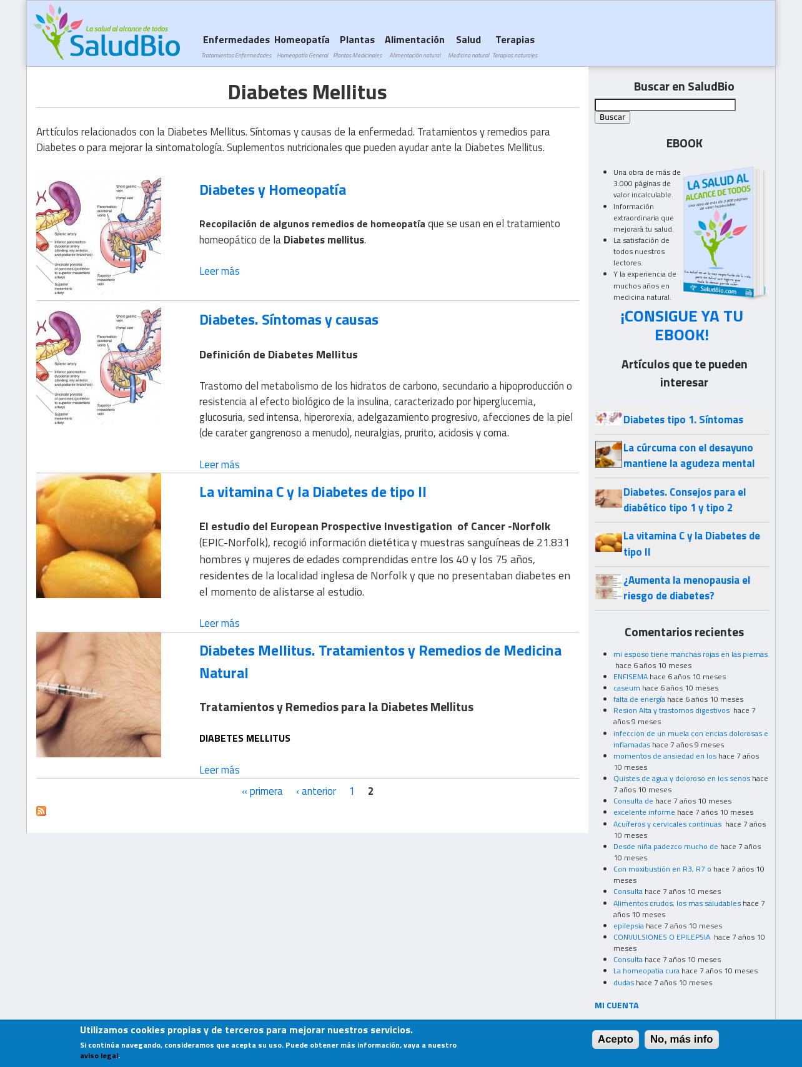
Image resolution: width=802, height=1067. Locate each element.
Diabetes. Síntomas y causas (289, 319)
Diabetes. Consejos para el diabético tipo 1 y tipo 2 (684, 500)
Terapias (514, 46)
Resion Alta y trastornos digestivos (672, 710)
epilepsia (628, 926)
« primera (262, 791)
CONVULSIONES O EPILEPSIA (662, 937)
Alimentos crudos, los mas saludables (677, 903)
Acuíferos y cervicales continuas (668, 824)
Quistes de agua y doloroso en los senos (681, 778)
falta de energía (639, 699)
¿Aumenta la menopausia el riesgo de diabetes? (686, 588)
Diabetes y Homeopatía (272, 189)
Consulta (628, 891)
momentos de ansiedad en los (664, 756)
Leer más (219, 271)
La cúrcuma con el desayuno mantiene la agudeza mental (689, 455)
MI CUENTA (617, 1004)
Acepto (615, 1042)
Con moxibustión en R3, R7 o (662, 869)
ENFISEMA (630, 676)
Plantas (357, 46)
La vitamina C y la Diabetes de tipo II (313, 491)
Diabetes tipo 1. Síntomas (683, 419)
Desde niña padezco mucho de (665, 846)
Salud (468, 46)
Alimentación (415, 46)
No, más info (681, 1042)
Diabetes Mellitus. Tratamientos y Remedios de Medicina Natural (380, 661)
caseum (626, 688)
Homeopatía (302, 46)
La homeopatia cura (646, 970)
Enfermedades (236, 46)
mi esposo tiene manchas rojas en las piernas (690, 654)
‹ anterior (316, 791)
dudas (623, 982)
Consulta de (633, 801)
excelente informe (644, 812)
